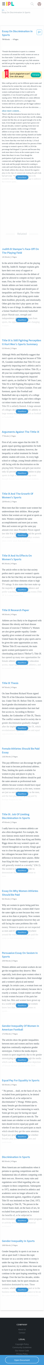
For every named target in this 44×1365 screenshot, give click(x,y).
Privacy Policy (22, 1340)
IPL (3, 10)
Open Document (22, 1360)
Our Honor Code (22, 1337)
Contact (22, 1319)
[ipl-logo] (10, 5)
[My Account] (40, 4)
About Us (22, 1315)
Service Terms (22, 1343)
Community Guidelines (22, 1333)
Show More (22, 160)
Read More (22, 302)
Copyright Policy (22, 1330)
